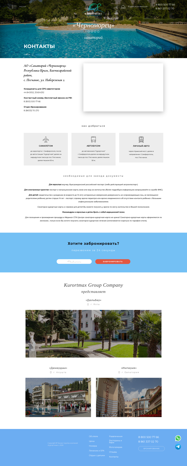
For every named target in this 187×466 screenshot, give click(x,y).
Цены (92, 441)
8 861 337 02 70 (165, 8)
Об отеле (93, 437)
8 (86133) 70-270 (31, 110)
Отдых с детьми (97, 456)
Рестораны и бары (115, 442)
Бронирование (138, 6)
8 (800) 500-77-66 (32, 101)
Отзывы (113, 452)
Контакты (40, 54)
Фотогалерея (115, 447)
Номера (93, 446)
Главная (27, 54)
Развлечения (115, 437)
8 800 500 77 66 (165, 4)
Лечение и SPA (96, 451)
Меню (22, 7)
